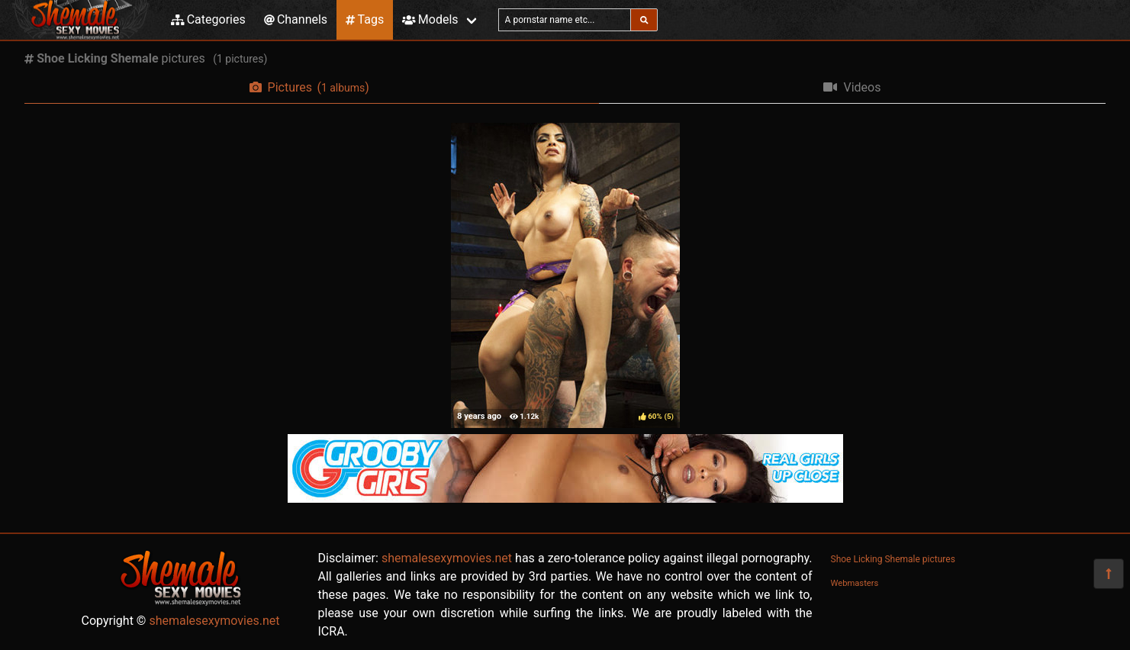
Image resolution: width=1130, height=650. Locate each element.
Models (430, 19)
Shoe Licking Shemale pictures (893, 559)
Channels (295, 19)
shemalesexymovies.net (214, 620)
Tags (365, 19)
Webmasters (855, 583)
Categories (208, 19)
